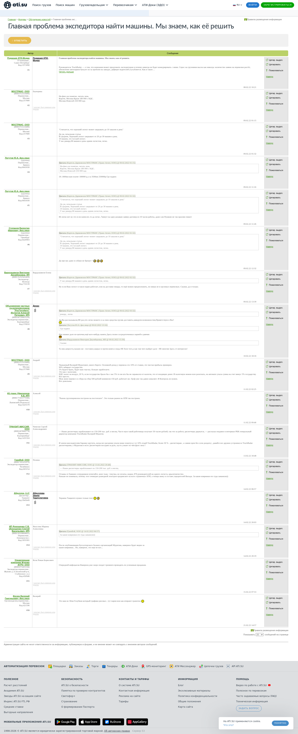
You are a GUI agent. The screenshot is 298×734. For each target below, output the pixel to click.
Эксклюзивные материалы (194, 690)
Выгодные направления (18, 712)
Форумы (22, 19)
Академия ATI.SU (14, 690)
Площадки (57, 666)
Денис (36, 306)
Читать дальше (66, 72)
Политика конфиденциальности (197, 696)
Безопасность (72, 679)
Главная (12, 19)
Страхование (69, 701)
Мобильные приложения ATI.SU (27, 722)
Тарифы (124, 701)
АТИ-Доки (129, 666)
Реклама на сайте (129, 696)
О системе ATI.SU (129, 685)
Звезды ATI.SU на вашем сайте (22, 696)
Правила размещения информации (264, 19)
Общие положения (189, 701)
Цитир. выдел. (276, 60)
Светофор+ (68, 696)
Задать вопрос (249, 708)
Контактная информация (134, 690)
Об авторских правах (117, 731)
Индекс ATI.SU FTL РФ (17, 701)
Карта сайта (185, 707)
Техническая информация (252, 701)
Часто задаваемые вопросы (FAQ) (256, 696)
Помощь (242, 679)
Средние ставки (13, 707)
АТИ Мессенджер (183, 666)
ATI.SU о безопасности (74, 685)
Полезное (11, 679)
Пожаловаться (276, 70)
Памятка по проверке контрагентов (83, 690)
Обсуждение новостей (40, 19)
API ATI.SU (235, 666)
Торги (92, 666)
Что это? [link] (228, 725)
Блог (181, 685)
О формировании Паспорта (77, 707)
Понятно (280, 723)
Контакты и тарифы (134, 679)
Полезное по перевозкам (251, 690)
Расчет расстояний (15, 685)
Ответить (20, 40)
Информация (188, 679)
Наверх (269, 76)
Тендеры (110, 666)
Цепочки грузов (211, 666)
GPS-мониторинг (153, 666)
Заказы (76, 666)
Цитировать (274, 64)
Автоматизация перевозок (24, 666)
